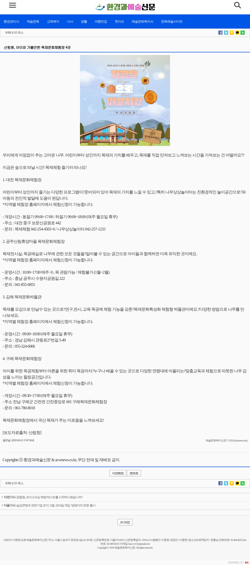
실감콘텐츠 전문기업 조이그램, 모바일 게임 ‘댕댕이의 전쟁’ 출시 (48, 505)
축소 (20, 32)
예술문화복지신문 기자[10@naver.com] (226, 440)
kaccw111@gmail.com (139, 543)
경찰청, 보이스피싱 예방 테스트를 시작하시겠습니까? (41, 497)
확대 (10, 32)
